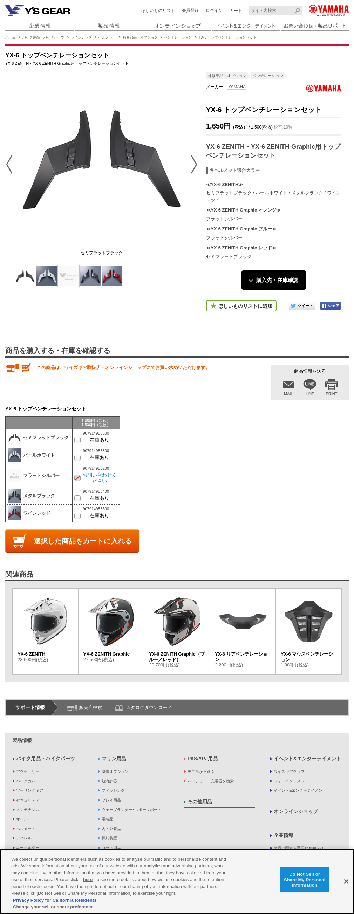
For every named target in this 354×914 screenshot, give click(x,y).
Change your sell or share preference (53, 906)
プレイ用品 (111, 800)
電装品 (107, 819)
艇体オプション (115, 771)
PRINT (332, 394)
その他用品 (200, 801)
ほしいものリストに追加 (245, 306)
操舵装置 (109, 838)
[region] (177, 881)
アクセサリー (27, 771)
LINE (310, 394)
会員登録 (190, 10)
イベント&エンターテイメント (307, 758)
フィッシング (113, 790)
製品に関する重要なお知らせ (299, 848)
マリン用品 (114, 758)
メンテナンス (27, 810)
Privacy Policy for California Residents (54, 900)
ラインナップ (81, 37)
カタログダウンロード (149, 707)
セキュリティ (27, 800)
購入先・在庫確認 (277, 280)
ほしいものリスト (158, 10)
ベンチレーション (178, 37)
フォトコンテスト (289, 781)
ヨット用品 (111, 848)
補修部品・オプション (140, 37)
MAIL (288, 394)
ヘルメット (107, 37)
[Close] (346, 881)
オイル (22, 819)
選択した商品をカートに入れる (83, 541)
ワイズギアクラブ (289, 771)
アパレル (24, 838)
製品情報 (22, 740)
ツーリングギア (29, 790)
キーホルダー (27, 848)
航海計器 (109, 781)
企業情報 (283, 835)
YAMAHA (236, 86)
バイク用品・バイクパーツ (43, 37)
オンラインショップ (296, 811)
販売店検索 (90, 707)
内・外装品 (111, 828)
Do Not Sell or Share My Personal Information (305, 880)
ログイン (214, 10)
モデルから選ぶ (201, 771)
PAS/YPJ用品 (203, 758)
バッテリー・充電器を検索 (211, 781)
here (88, 879)
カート (236, 10)
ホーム (10, 37)
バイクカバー (27, 781)
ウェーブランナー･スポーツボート (132, 810)
